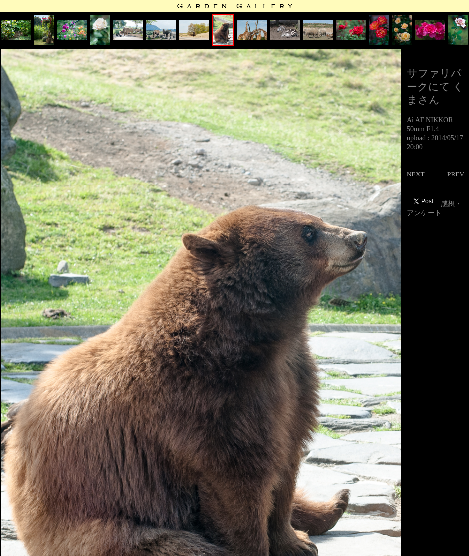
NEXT (416, 174)
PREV (455, 174)
